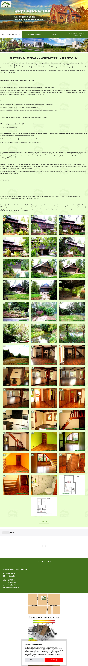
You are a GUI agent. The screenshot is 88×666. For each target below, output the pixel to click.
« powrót (44, 521)
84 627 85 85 (10, 554)
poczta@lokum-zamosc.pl (12, 561)
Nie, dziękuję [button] (34, 660)
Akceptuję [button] (54, 660)
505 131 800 (11, 557)
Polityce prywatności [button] (37, 656)
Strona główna (44, 536)
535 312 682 (11, 559)
